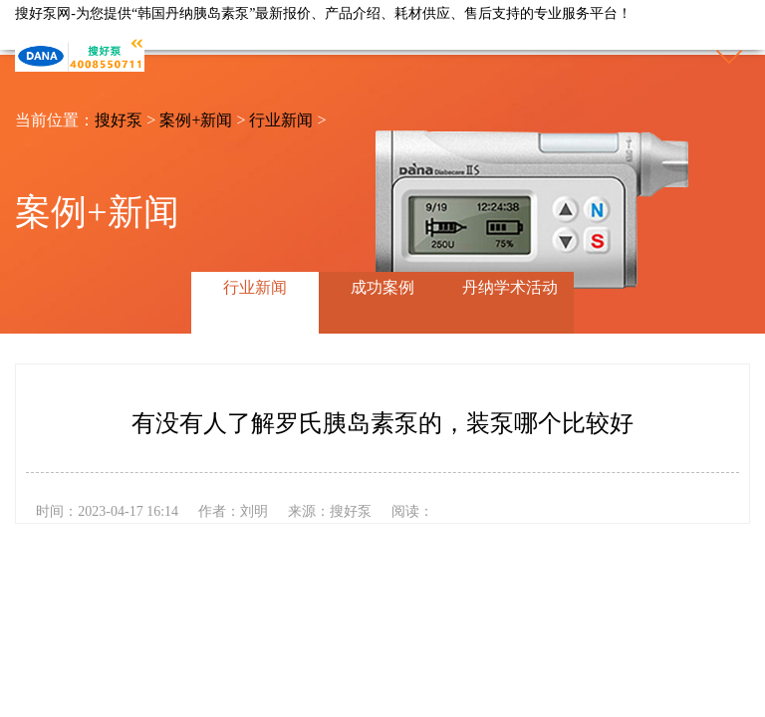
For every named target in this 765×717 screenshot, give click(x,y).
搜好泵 (118, 120)
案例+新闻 (195, 120)
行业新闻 (281, 120)
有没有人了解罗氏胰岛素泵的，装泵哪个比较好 (382, 423)
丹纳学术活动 (510, 287)
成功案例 (382, 287)
